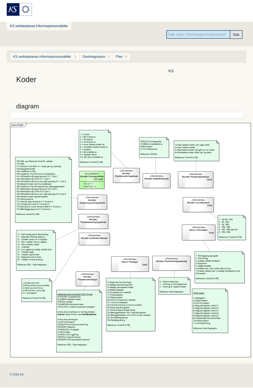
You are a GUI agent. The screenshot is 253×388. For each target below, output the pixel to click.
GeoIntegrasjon (93, 56)
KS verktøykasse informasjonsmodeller (39, 26)
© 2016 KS (17, 374)
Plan (119, 56)
